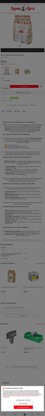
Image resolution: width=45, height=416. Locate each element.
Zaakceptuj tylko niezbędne (23, 400)
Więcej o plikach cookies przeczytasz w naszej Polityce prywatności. (21, 396)
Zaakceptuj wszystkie (23, 407)
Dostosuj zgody (23, 403)
